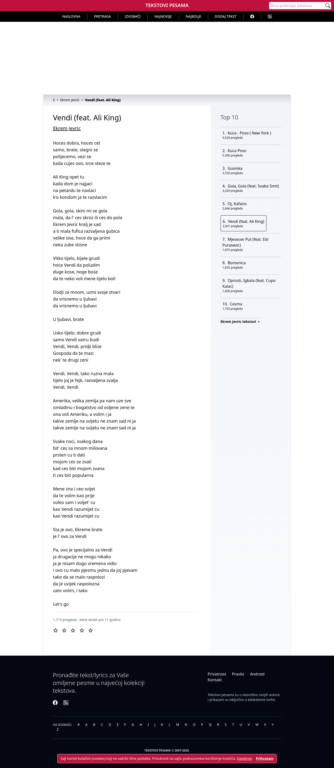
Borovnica (237, 262)
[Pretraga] (296, 5)
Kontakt (215, 680)
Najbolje (193, 16)
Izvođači (133, 16)
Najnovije (163, 16)
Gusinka (235, 168)
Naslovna (71, 16)
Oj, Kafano (237, 203)
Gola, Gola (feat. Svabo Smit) (253, 186)
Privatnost (217, 674)
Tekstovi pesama (221, 694)
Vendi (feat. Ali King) (246, 221)
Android (257, 674)
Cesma (236, 304)
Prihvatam (264, 758)
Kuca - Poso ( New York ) (249, 133)
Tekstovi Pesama (167, 5)
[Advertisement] (167, 58)
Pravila (238, 674)
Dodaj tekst (225, 16)
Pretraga (102, 16)
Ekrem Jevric (67, 128)
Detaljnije (244, 758)
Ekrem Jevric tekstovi (238, 321)
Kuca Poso (237, 150)
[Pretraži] (327, 5)
